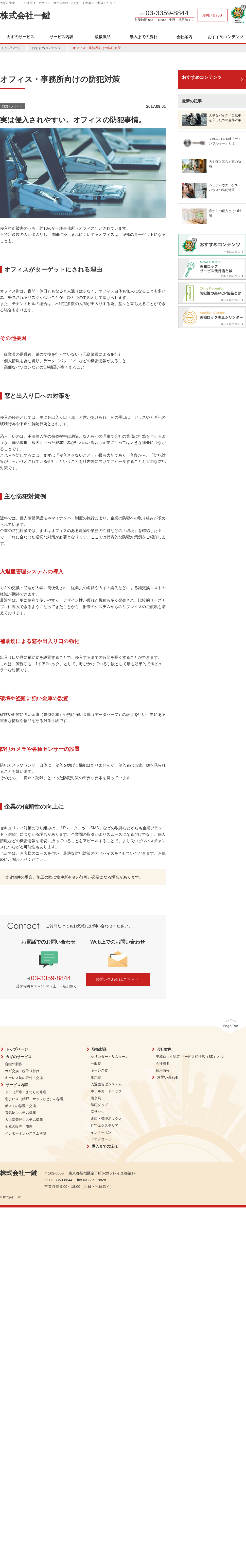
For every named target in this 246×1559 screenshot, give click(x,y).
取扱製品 (102, 37)
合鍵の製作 (13, 1064)
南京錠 (96, 1098)
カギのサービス (20, 37)
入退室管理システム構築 (24, 1120)
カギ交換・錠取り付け (22, 1071)
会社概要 (163, 1063)
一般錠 (96, 1063)
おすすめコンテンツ (225, 37)
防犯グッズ (99, 1105)
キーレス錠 (99, 1070)
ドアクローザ (101, 1139)
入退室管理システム (106, 1084)
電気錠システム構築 (20, 1113)
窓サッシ (98, 1112)
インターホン (101, 1132)
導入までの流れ (143, 37)
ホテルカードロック (106, 1091)
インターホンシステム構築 (25, 1133)
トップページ (10, 48)
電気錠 (96, 1077)
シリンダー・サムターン (110, 1057)
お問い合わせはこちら (117, 979)
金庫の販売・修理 (19, 1126)
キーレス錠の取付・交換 (24, 1078)
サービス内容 (61, 37)
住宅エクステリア (104, 1125)
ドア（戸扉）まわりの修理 (25, 1092)
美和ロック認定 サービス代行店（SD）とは (190, 1057)
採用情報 (163, 1070)
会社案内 (184, 37)
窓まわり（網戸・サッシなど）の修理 (34, 1099)
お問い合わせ (212, 15)
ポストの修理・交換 (20, 1106)
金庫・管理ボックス (106, 1119)
